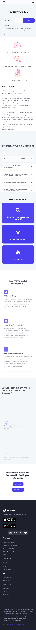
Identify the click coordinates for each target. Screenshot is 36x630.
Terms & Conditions (9, 624)
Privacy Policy (20, 624)
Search (29, 20)
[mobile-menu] (33, 2)
